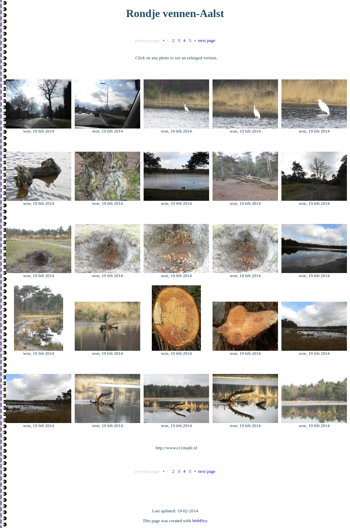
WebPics (199, 520)
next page (206, 40)
